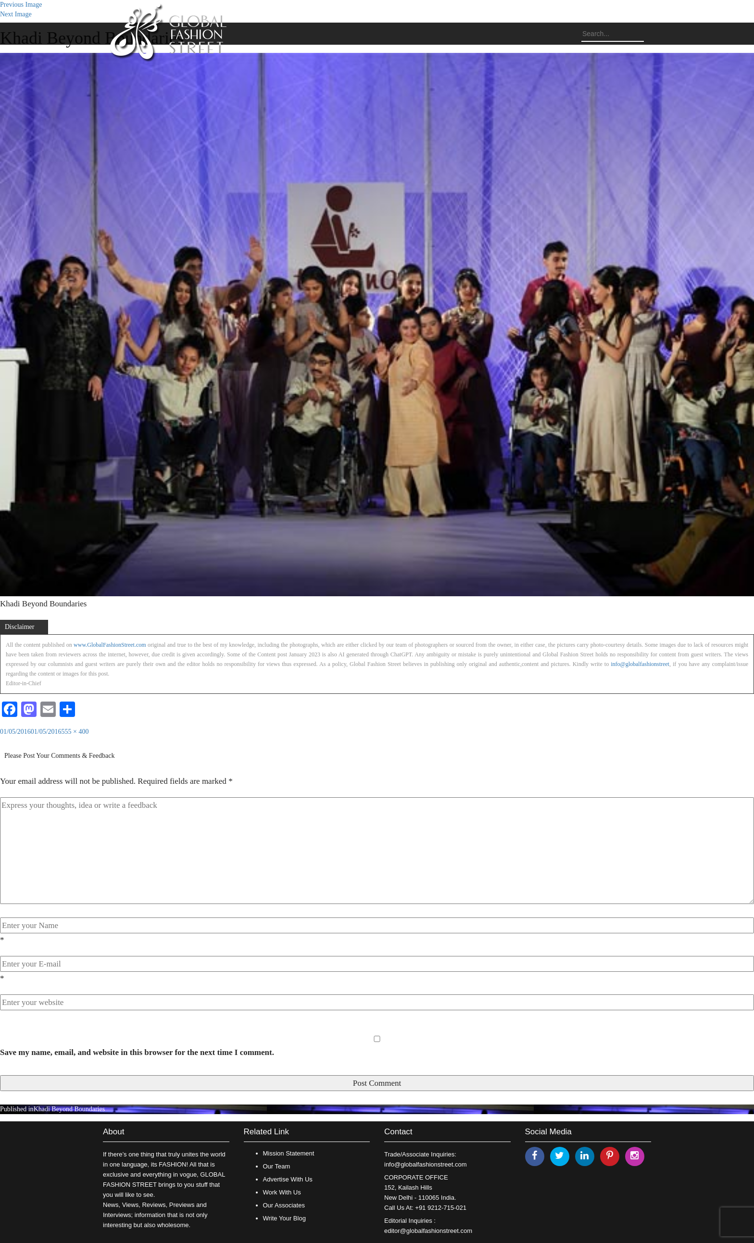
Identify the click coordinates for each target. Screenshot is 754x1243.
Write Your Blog (284, 1218)
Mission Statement (288, 1153)
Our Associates (284, 1205)
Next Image (16, 14)
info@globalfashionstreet (640, 664)
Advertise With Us (288, 1179)
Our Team (276, 1166)
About (113, 1131)
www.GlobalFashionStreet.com (110, 644)
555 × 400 (75, 731)
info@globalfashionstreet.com (425, 1164)
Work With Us (282, 1192)
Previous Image (21, 4)
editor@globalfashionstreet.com (428, 1230)
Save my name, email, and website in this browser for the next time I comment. (137, 1052)
